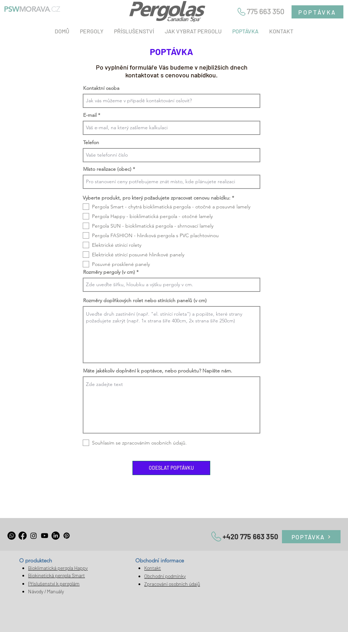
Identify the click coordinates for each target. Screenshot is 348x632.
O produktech (35, 560)
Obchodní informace (159, 560)
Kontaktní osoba (101, 88)
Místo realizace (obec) (107, 169)
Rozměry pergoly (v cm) (109, 271)
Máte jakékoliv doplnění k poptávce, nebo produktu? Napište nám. (157, 370)
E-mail (90, 115)
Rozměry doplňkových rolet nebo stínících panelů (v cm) (145, 300)
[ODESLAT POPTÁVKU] (171, 468)
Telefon (91, 142)
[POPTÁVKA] (317, 11)
